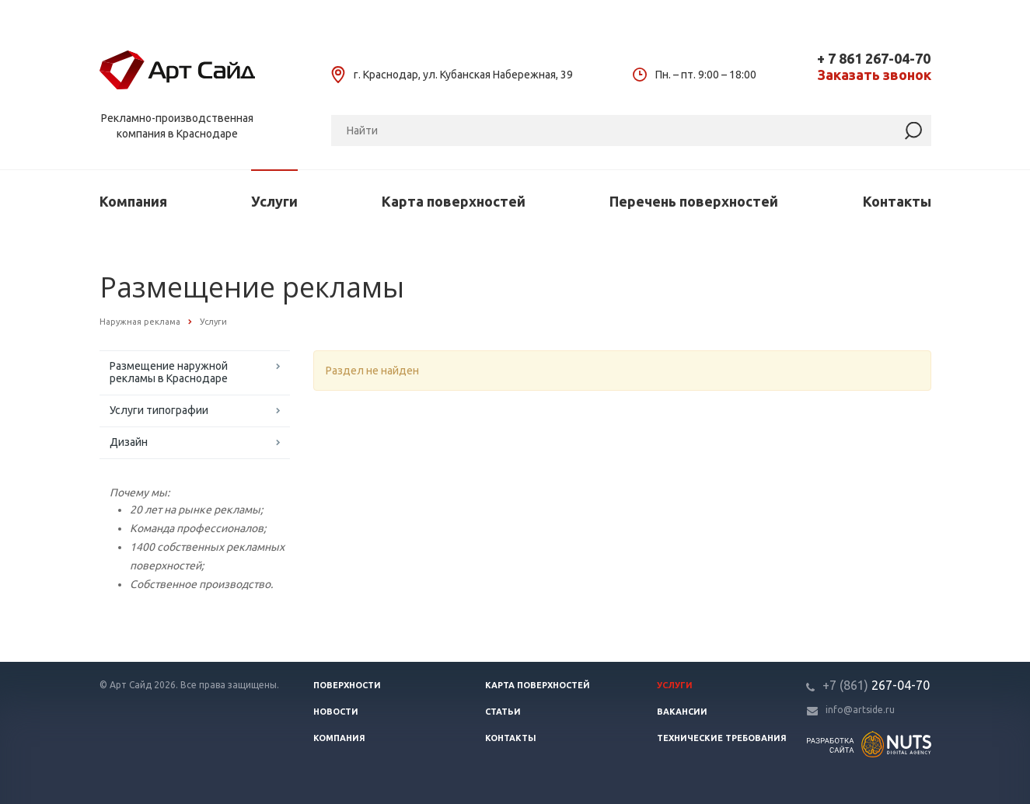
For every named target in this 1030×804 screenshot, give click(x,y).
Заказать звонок (874, 75)
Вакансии (682, 711)
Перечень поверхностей (693, 201)
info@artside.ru (860, 710)
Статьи (503, 711)
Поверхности (347, 685)
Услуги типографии (159, 410)
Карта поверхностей (453, 201)
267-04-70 (876, 685)
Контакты (897, 201)
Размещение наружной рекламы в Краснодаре (169, 372)
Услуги (274, 201)
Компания (133, 201)
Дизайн (129, 442)
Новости (335, 711)
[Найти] (913, 131)
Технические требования (722, 738)
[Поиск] (631, 130)
